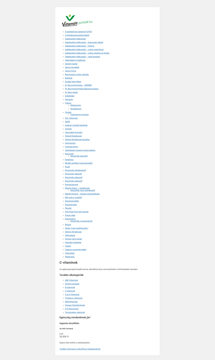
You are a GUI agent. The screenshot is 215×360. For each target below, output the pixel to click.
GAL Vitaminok (71, 118)
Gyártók (68, 129)
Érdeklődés (69, 96)
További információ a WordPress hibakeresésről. (80, 349)
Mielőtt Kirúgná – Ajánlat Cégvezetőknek (82, 194)
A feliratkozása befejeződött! (77, 35)
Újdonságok (70, 235)
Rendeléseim (75, 109)
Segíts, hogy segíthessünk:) (76, 228)
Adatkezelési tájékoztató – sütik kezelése (82, 57)
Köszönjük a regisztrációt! (81, 221)
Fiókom (68, 103)
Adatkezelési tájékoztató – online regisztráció (84, 49)
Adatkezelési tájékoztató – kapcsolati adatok (84, 42)
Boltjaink (68, 78)
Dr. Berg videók (71, 92)
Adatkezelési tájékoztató (75, 39)
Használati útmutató (73, 132)
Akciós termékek (72, 67)
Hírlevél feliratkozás (73, 136)
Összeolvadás (71, 205)
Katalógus (69, 160)
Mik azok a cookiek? (73, 197)
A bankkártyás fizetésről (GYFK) (78, 32)
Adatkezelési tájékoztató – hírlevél (79, 46)
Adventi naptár (71, 64)
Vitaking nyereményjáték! (75, 250)
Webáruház (70, 257)
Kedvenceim (75, 105)
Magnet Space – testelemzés (77, 188)
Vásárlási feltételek (73, 242)
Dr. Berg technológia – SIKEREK (78, 85)
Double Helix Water (73, 82)
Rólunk (68, 225)
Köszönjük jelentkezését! (75, 170)
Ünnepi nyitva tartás (73, 239)
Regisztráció (70, 219)
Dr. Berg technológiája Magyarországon (81, 89)
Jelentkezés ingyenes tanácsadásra (80, 150)
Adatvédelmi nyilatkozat (75, 60)
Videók (68, 246)
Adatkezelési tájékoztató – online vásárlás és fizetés (87, 53)
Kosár (67, 167)
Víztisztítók (69, 253)
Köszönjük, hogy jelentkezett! (82, 190)
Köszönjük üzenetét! (79, 156)
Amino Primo (70, 71)
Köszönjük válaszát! (73, 174)
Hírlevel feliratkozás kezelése (77, 139)
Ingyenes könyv (71, 147)
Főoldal (68, 112)
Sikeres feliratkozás (73, 232)
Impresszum (70, 143)
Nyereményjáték (72, 201)
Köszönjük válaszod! (73, 177)
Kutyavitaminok (71, 184)
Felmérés (69, 99)
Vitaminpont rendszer (79, 115)
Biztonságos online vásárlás (77, 74)
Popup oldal (70, 215)
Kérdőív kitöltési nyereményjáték (79, 163)
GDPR (67, 122)
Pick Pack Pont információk (76, 212)
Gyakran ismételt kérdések (76, 125)
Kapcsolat (69, 154)
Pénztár (68, 208)
